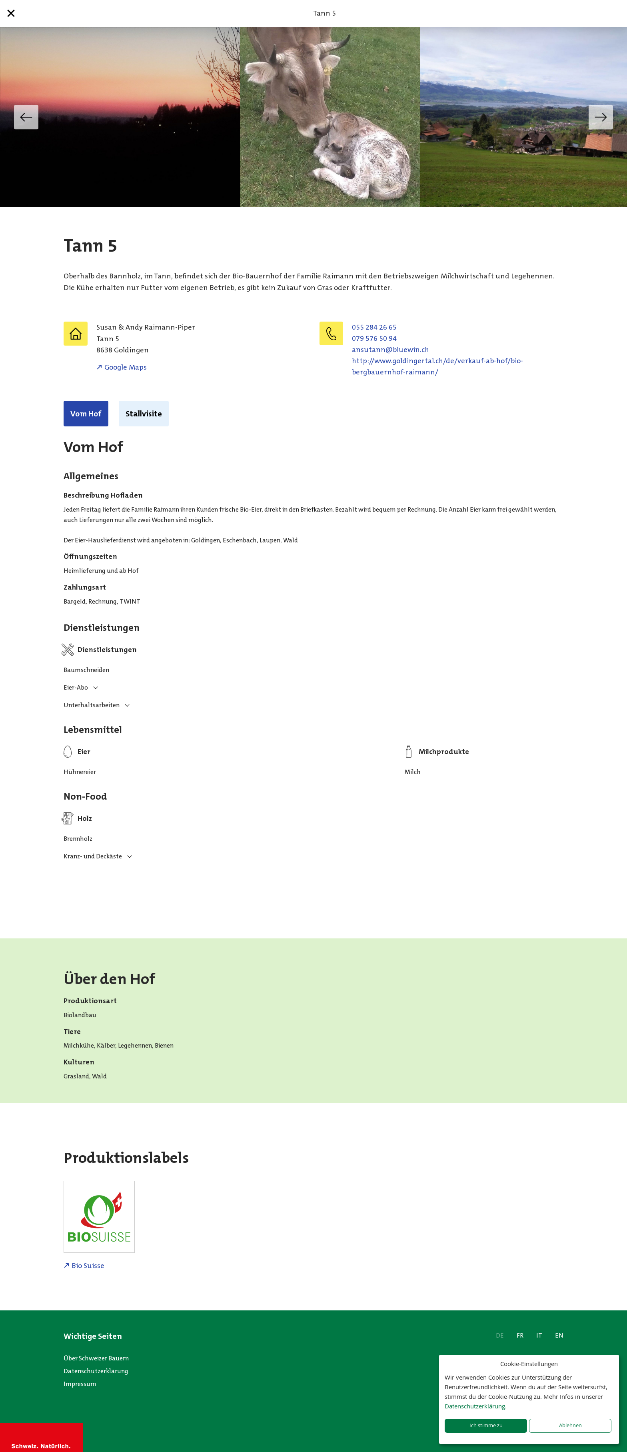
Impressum (80, 1384)
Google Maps (125, 367)
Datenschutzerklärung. (476, 1406)
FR (520, 1335)
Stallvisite (144, 413)
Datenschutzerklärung (96, 1371)
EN (559, 1335)
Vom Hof (86, 413)
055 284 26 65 (374, 327)
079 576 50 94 (374, 338)
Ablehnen (570, 1425)
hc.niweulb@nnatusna (390, 349)
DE (500, 1335)
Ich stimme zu (486, 1425)
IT (539, 1335)
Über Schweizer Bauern (96, 1358)
